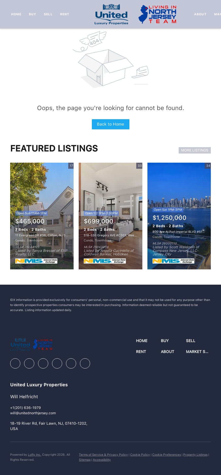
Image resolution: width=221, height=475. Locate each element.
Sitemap (85, 460)
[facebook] (15, 363)
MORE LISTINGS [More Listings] (194, 150)
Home (16, 14)
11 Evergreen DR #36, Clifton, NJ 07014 (44, 235)
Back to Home (110, 124)
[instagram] (57, 363)
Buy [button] (32, 14)
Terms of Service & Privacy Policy (103, 454)
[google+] (85, 363)
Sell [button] (48, 14)
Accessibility (102, 460)
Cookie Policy (140, 454)
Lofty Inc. (34, 454)
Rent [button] (64, 14)
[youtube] (71, 363)
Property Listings (195, 454)
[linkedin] (29, 363)
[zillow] (43, 363)
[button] (148, 341)
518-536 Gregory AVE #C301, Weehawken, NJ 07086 (123, 235)
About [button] (200, 14)
